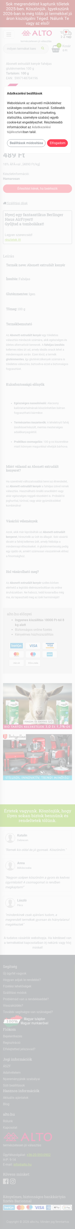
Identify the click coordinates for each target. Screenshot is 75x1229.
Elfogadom (57, 143)
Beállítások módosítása (26, 143)
